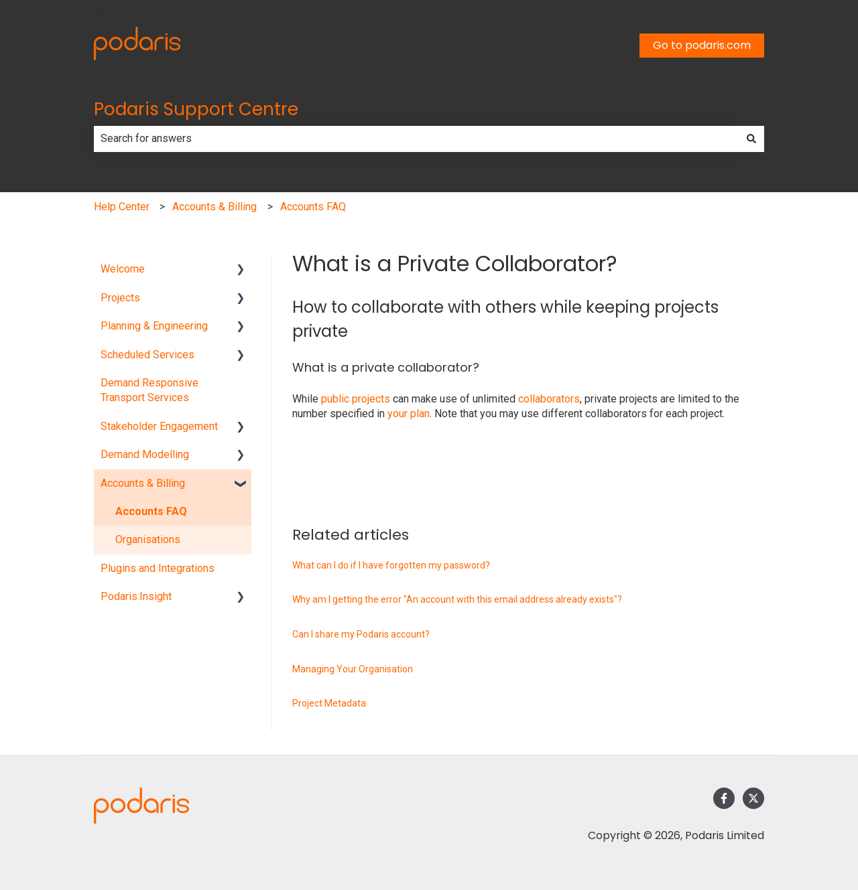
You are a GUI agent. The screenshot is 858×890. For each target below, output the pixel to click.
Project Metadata (329, 703)
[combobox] (416, 138)
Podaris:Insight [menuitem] (136, 596)
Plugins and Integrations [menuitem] (157, 568)
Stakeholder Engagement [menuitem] (159, 426)
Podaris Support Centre (196, 109)
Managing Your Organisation (352, 669)
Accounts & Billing (214, 206)
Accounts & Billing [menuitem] (143, 483)
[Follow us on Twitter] (753, 798)
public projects (355, 398)
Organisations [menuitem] (147, 539)
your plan (408, 413)
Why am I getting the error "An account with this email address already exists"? (457, 599)
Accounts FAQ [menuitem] (151, 511)
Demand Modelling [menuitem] (145, 454)
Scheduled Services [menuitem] (147, 354)
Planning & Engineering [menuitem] (154, 325)
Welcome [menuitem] (123, 269)
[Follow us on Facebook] (724, 798)
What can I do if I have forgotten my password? (391, 565)
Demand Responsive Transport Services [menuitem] (149, 390)
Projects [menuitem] (120, 297)
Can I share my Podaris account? (361, 634)
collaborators (549, 398)
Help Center (121, 206)
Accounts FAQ (313, 206)
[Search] (751, 138)
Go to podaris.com (702, 45)
